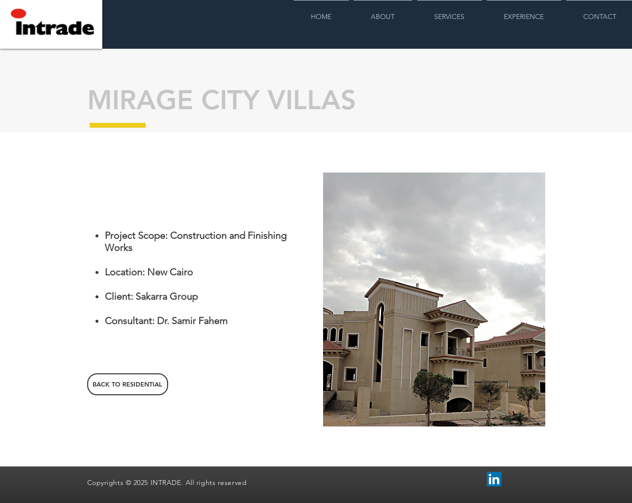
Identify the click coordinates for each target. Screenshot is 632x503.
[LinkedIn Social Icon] (494, 479)
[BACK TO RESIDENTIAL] (127, 384)
